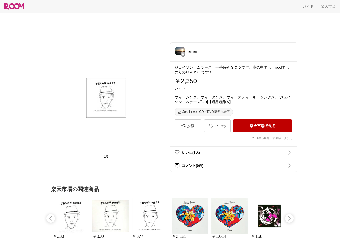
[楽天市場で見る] (262, 125)
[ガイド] (308, 6)
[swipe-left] (50, 218)
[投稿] (188, 125)
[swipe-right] (289, 218)
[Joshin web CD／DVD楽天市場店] (204, 112)
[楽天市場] (328, 6)
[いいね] (217, 125)
